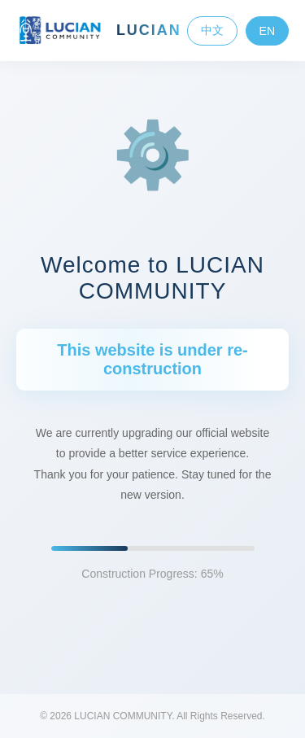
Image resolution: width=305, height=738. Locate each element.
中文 (212, 30)
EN (267, 30)
